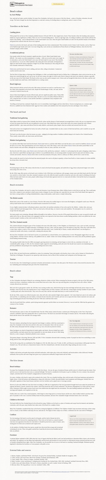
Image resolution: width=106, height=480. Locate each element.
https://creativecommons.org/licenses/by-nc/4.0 (60, 471)
